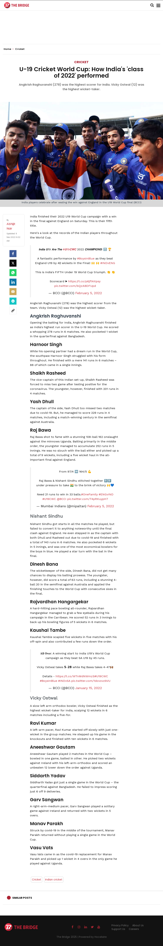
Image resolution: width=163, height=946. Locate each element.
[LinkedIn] (13, 282)
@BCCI (61, 499)
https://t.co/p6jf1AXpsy (84, 281)
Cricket (81, 62)
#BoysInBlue (85, 258)
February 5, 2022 (88, 293)
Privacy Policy (120, 925)
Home (9, 49)
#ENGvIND (106, 494)
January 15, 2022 (88, 688)
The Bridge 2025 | (67, 937)
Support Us (118, 929)
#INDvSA (64, 681)
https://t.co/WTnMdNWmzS (75, 676)
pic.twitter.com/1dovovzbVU (90, 681)
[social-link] (13, 310)
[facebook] (13, 253)
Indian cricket (53, 879)
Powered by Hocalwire (93, 937)
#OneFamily (89, 494)
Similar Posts (22, 898)
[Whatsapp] (13, 272)
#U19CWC (49, 499)
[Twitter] (13, 263)
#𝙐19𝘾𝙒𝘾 (69, 249)
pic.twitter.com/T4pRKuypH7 (87, 499)
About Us (138, 925)
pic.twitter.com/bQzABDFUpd (75, 286)
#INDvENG (107, 263)
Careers (134, 929)
